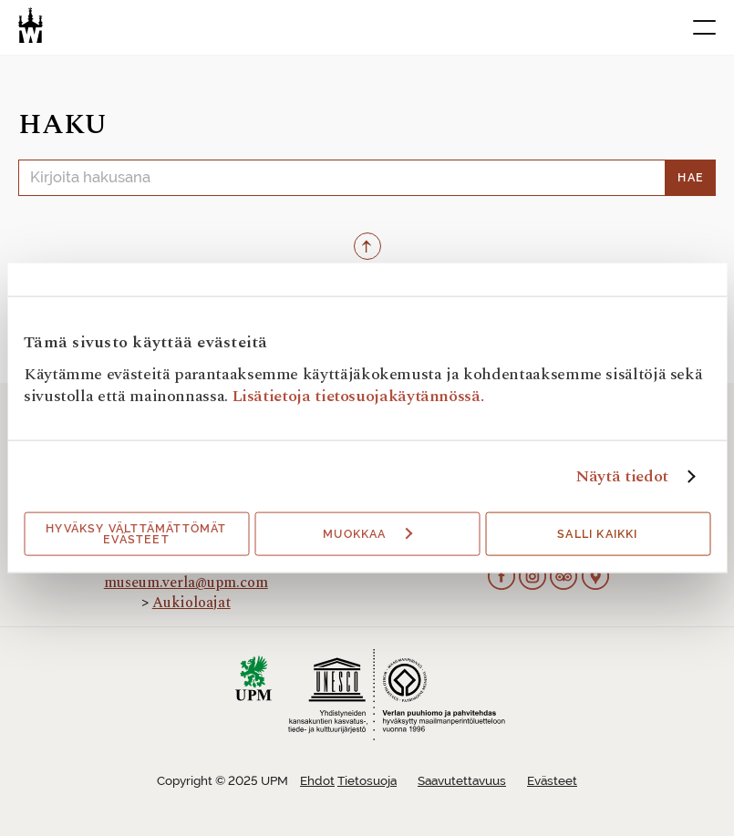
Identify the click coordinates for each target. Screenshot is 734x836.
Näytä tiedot (621, 477)
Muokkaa (367, 534)
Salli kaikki (597, 534)
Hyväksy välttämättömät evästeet (136, 534)
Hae (690, 177)
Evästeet (552, 781)
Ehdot (317, 781)
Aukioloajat (191, 603)
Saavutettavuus (462, 781)
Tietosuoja (367, 781)
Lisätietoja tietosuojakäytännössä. (358, 396)
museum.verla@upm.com (186, 582)
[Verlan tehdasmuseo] (30, 25)
